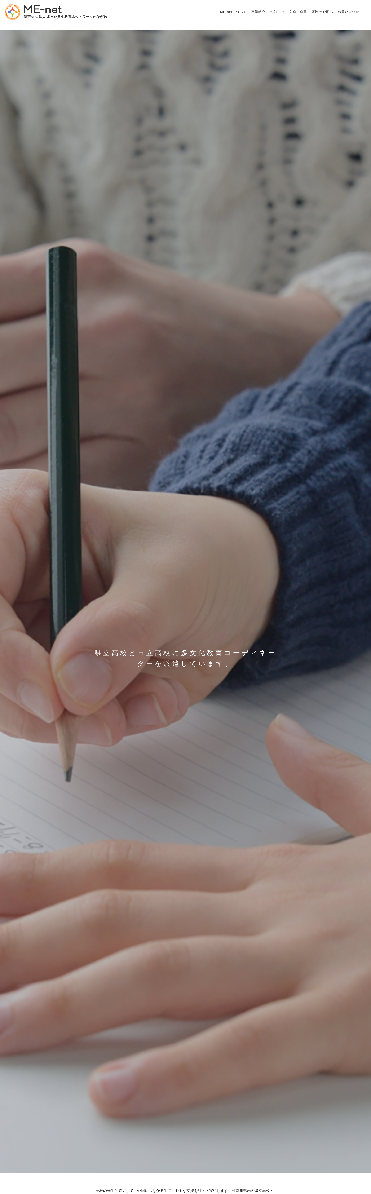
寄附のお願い (322, 12)
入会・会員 (298, 12)
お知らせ (277, 12)
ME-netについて (233, 12)
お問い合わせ (348, 12)
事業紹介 (258, 12)
